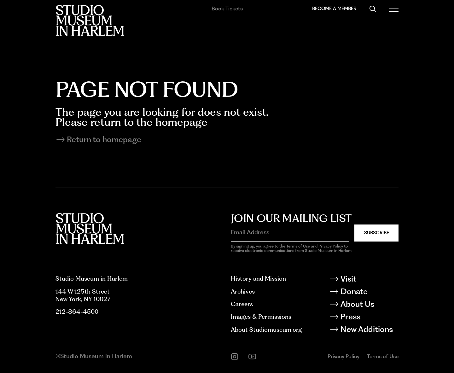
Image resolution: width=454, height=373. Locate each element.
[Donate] (369, 293)
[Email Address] (290, 232)
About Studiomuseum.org (266, 329)
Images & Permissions (261, 316)
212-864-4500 (76, 311)
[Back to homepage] (89, 20)
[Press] (369, 318)
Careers (242, 304)
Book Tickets (227, 8)
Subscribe (376, 233)
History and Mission (258, 278)
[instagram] (234, 356)
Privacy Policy (343, 356)
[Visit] (369, 280)
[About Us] (369, 305)
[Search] (372, 9)
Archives (243, 291)
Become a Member (334, 8)
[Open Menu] (394, 9)
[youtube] (252, 356)
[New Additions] (369, 330)
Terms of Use (383, 356)
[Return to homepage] (227, 140)
